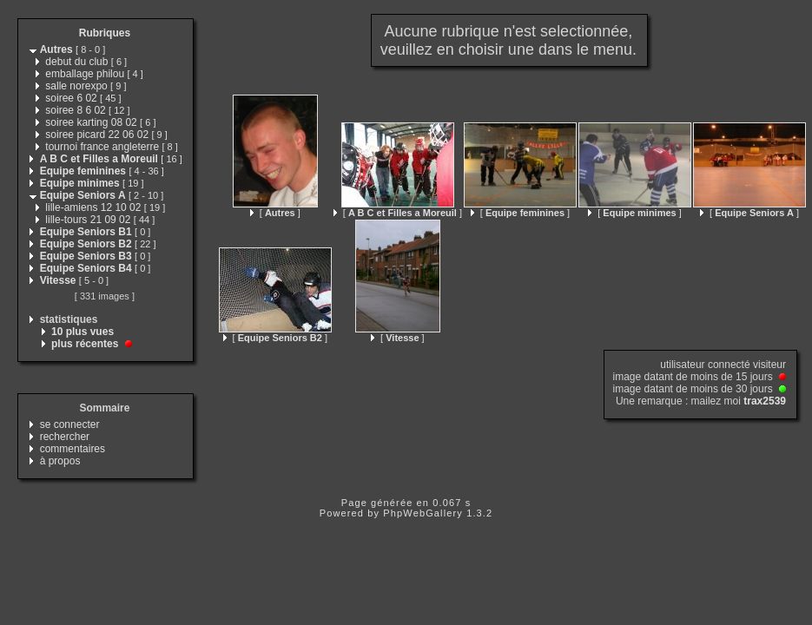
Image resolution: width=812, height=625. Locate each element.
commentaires (72, 449)
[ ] (275, 212)
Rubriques (104, 33)
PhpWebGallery (423, 513)
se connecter (70, 424)
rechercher (64, 437)
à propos (60, 461)
